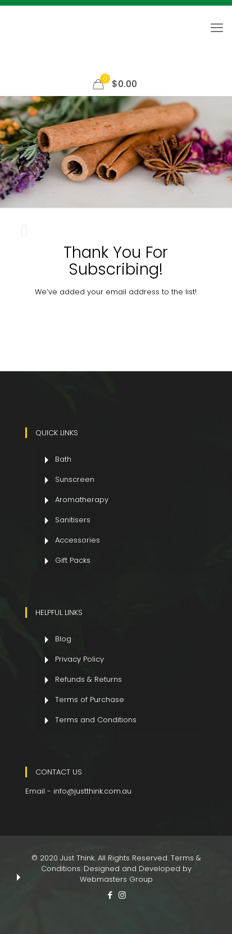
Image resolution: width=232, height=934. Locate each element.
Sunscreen (74, 478)
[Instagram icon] (122, 894)
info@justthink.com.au (92, 790)
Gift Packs (72, 559)
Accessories (77, 539)
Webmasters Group (116, 878)
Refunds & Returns (88, 678)
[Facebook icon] (110, 894)
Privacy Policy (79, 658)
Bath (63, 458)
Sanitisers (72, 519)
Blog (63, 638)
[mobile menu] (216, 28)
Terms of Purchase (89, 699)
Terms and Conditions (96, 719)
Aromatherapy (81, 499)
